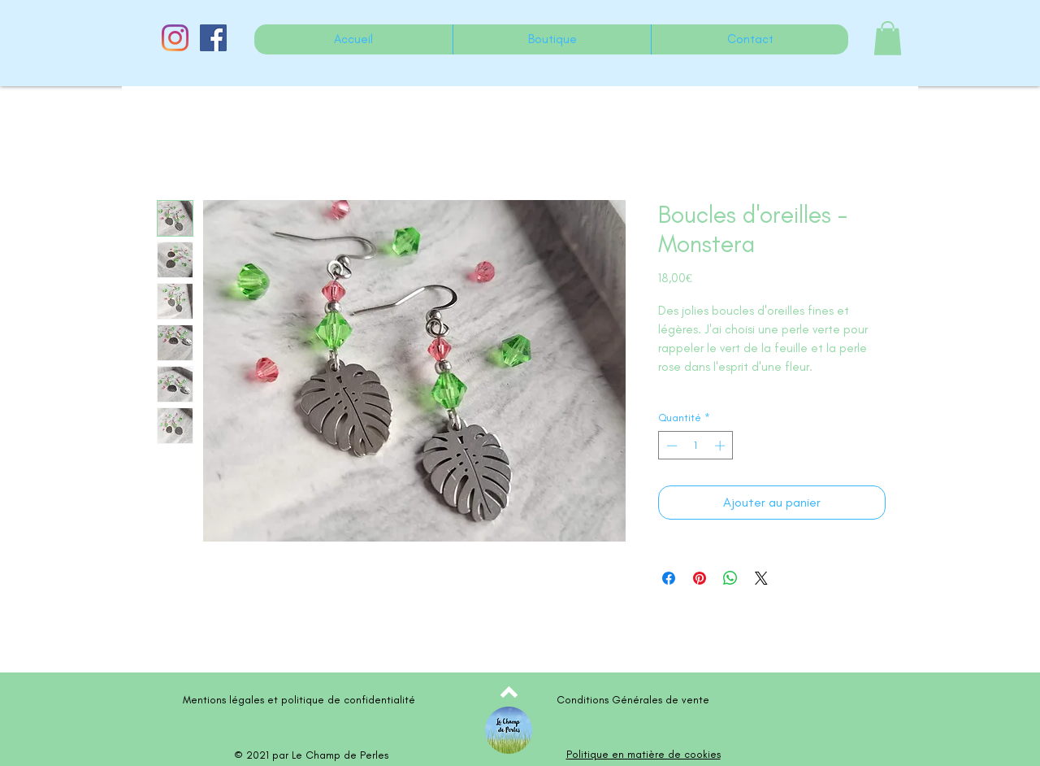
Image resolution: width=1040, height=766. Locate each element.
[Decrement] (670, 445)
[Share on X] (761, 578)
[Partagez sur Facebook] (668, 578)
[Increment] (721, 445)
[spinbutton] (696, 445)
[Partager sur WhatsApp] (730, 578)
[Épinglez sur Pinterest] (699, 578)
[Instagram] (175, 37)
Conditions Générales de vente (633, 700)
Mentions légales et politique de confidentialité (299, 700)
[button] (887, 38)
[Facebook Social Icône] (213, 37)
